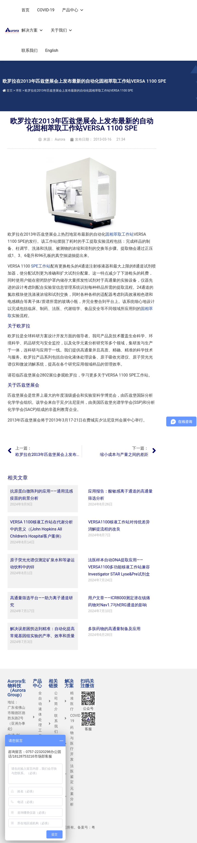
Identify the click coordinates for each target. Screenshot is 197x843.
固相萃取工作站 (119, 234)
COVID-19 (45, 10)
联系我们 (29, 50)
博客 (19, 90)
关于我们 (61, 30)
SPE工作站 (40, 266)
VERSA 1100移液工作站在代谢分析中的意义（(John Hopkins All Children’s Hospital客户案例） (41, 529)
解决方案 (32, 30)
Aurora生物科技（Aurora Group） (17, 687)
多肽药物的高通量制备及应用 (114, 628)
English (51, 50)
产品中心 (73, 10)
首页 (25, 10)
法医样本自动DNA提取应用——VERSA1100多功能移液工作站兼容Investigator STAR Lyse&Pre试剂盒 (119, 567)
